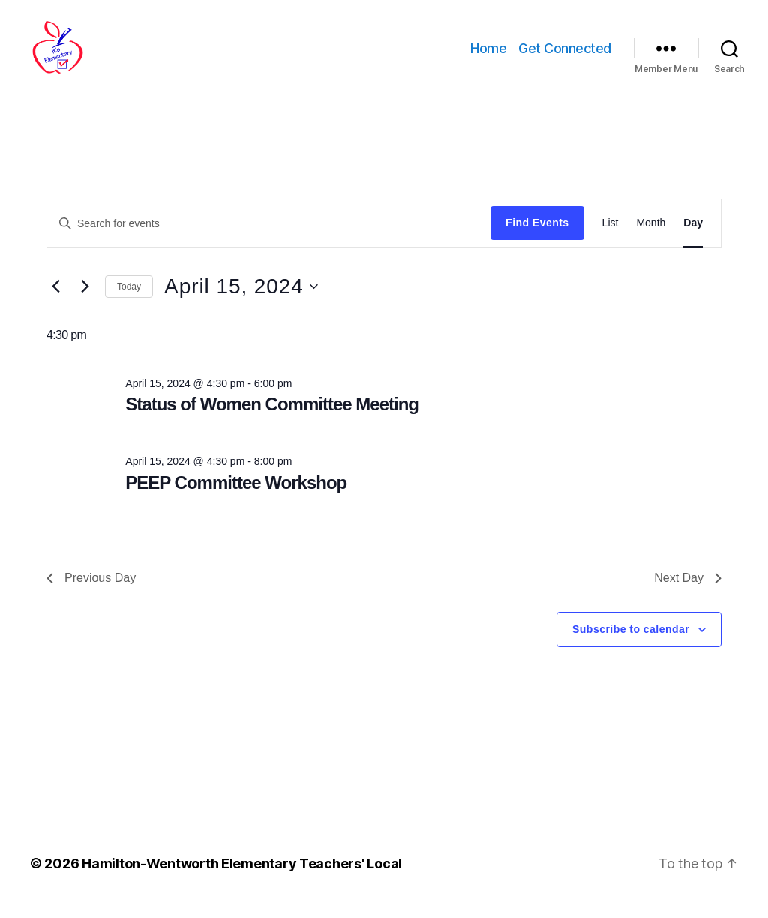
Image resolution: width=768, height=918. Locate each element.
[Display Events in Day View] (693, 236)
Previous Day (91, 590)
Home (488, 54)
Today (129, 298)
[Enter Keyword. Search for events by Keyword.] (268, 235)
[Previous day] (55, 299)
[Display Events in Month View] (650, 236)
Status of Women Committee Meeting (271, 416)
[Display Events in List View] (610, 236)
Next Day (688, 590)
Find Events (537, 236)
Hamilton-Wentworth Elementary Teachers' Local (242, 876)
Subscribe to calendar (630, 642)
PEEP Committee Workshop (235, 495)
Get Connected (564, 54)
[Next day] (85, 299)
